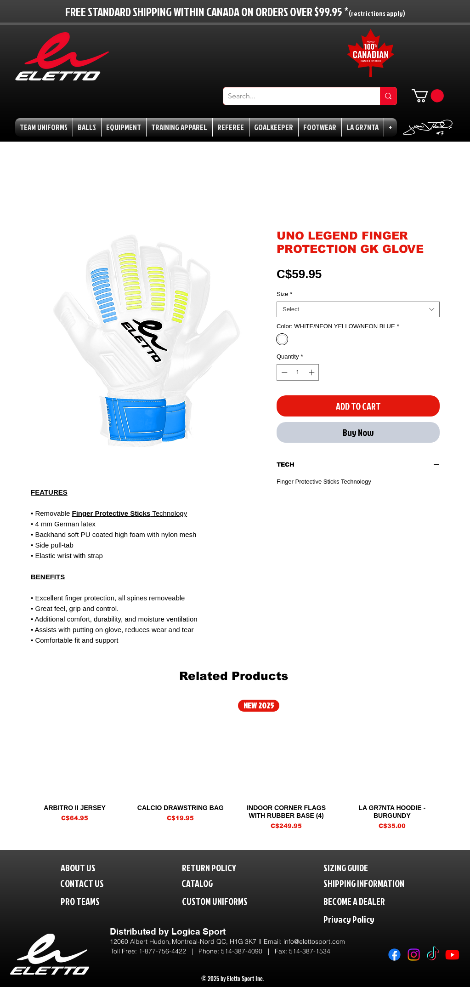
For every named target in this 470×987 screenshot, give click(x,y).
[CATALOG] (203, 883)
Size (284, 294)
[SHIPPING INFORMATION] (381, 883)
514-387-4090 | (248, 951)
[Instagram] (414, 955)
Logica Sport (198, 931)
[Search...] (294, 96)
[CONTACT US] (89, 883)
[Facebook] (394, 955)
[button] (428, 96)
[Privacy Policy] (368, 919)
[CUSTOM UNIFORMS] (228, 901)
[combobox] (358, 309)
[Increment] (312, 372)
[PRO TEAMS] (88, 901)
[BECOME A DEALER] (368, 901)
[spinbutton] (298, 372)
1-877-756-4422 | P (171, 951)
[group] (233, 765)
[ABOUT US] (85, 867)
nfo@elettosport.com (315, 941)
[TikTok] (433, 955)
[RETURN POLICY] (224, 867)
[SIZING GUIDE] (355, 867)
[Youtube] (452, 955)
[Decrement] (283, 372)
